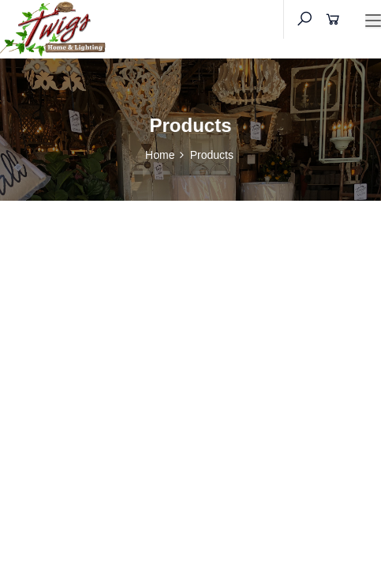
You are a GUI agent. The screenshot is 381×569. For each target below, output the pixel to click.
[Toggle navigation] (373, 21)
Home (159, 155)
